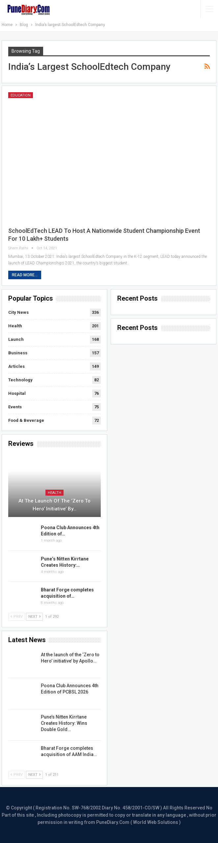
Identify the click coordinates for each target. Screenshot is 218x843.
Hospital (17, 393)
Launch (16, 339)
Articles (16, 366)
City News (18, 312)
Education (21, 95)
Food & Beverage (26, 420)
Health (15, 325)
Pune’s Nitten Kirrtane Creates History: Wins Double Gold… (64, 723)
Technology (20, 379)
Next (34, 616)
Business (17, 352)
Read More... (25, 275)
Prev (17, 616)
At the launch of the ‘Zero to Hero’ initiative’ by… (54, 505)
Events (15, 406)
